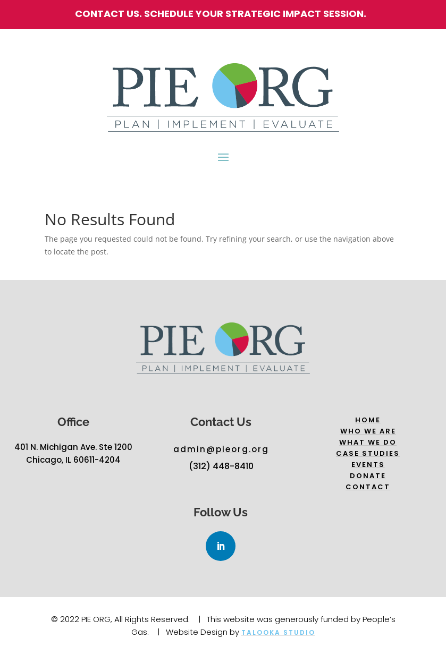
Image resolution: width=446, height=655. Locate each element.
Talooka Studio (278, 632)
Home (368, 420)
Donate (368, 476)
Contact (368, 487)
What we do (368, 442)
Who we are (368, 431)
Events (368, 465)
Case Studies (368, 453)
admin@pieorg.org (221, 449)
